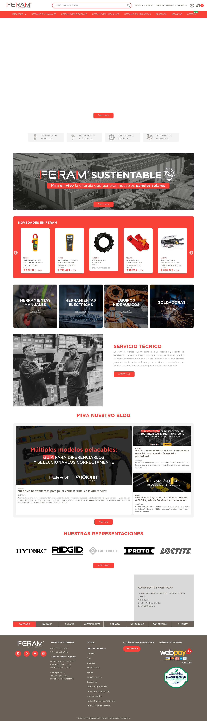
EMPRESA (139, 5)
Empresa (91, 663)
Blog (89, 658)
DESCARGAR (132, 649)
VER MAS (103, 522)
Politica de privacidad (97, 687)
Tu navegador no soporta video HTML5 (103, 70)
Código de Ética (94, 696)
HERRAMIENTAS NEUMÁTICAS (137, 14)
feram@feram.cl (57, 673)
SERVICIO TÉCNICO (165, 5)
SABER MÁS (124, 374)
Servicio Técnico (94, 677)
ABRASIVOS (177, 14)
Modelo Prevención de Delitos (101, 701)
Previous (14, 252)
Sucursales (92, 682)
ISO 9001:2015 (93, 668)
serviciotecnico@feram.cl (62, 679)
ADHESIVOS (161, 14)
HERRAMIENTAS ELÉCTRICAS (74, 14)
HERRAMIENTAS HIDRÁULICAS (105, 14)
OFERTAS (192, 13)
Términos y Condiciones (98, 692)
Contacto (91, 653)
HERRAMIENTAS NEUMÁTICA (159, 137)
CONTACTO (182, 5)
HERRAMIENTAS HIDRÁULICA (121, 137)
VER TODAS (103, 565)
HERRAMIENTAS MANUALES (43, 14)
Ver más (103, 115)
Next (190, 252)
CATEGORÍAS (18, 14)
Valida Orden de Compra (98, 706)
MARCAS (150, 5)
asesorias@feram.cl (59, 676)
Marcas (90, 673)
